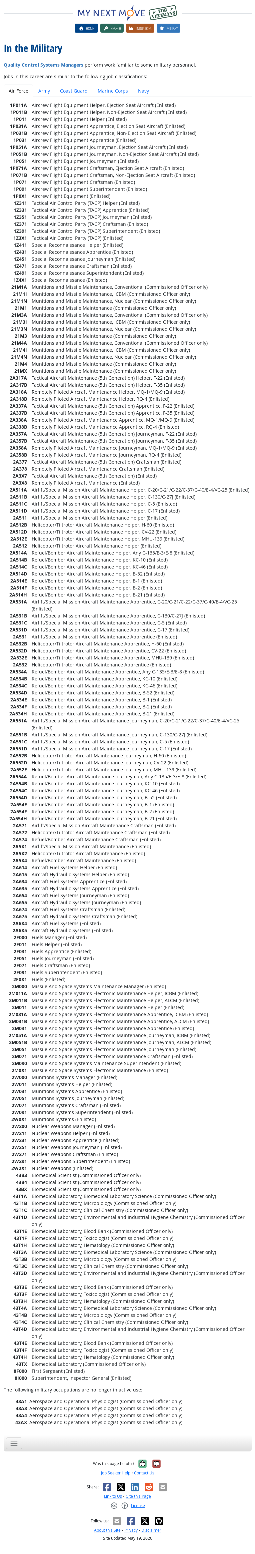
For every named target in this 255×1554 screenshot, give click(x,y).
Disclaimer (151, 1530)
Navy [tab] (143, 91)
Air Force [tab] (18, 91)
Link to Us (113, 1496)
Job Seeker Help (115, 1473)
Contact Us (144, 1473)
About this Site (107, 1530)
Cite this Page (138, 1496)
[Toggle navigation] (14, 1443)
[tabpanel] (128, 764)
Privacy (131, 1530)
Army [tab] (44, 91)
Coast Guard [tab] (74, 91)
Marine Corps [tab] (113, 91)
